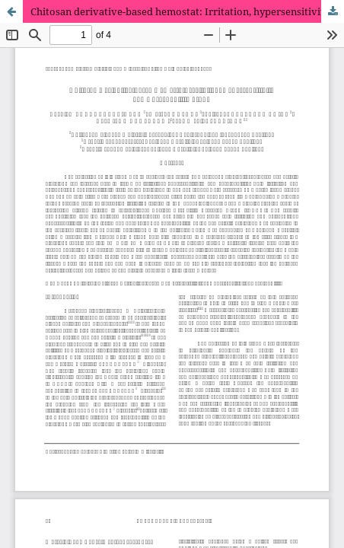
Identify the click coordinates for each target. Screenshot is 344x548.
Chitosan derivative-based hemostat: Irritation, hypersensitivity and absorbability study (187, 11)
